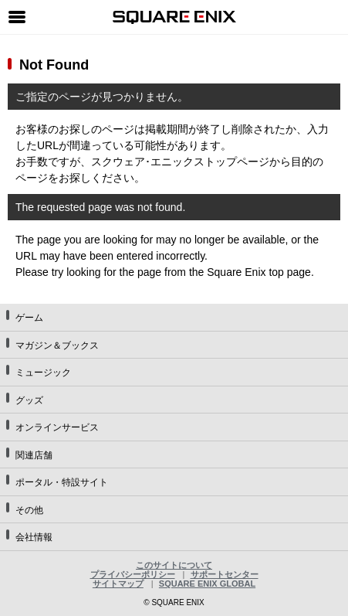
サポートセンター (224, 574)
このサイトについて (174, 565)
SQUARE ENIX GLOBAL (207, 583)
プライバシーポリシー (132, 574)
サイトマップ (118, 583)
